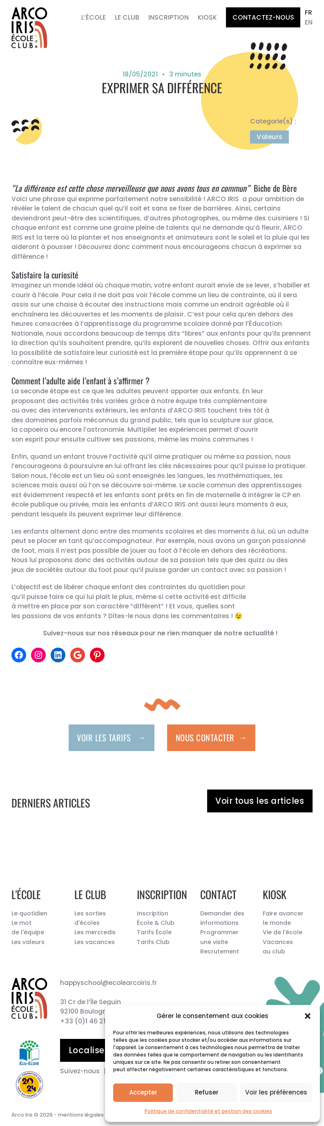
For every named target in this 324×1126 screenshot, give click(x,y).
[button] (308, 1016)
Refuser (207, 1092)
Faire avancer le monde (283, 918)
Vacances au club (278, 947)
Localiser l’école (104, 1050)
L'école (26, 894)
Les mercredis (95, 932)
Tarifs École (154, 932)
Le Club (127, 17)
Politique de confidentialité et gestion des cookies (208, 1111)
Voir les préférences (276, 1092)
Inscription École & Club (155, 918)
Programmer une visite (219, 937)
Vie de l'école (282, 932)
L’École (93, 17)
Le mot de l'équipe (27, 927)
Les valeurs (28, 942)
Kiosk (207, 17)
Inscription (168, 17)
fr (308, 12)
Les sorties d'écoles (90, 918)
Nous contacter (211, 737)
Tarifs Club (153, 942)
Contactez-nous (263, 17)
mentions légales (81, 1114)
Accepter (143, 1092)
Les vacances (94, 942)
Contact (218, 894)
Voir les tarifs (111, 737)
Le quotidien (29, 913)
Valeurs (270, 136)
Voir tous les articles (259, 801)
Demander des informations (222, 918)
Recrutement (219, 951)
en (309, 22)
